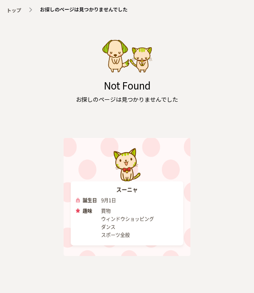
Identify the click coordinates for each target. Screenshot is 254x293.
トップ (14, 10)
